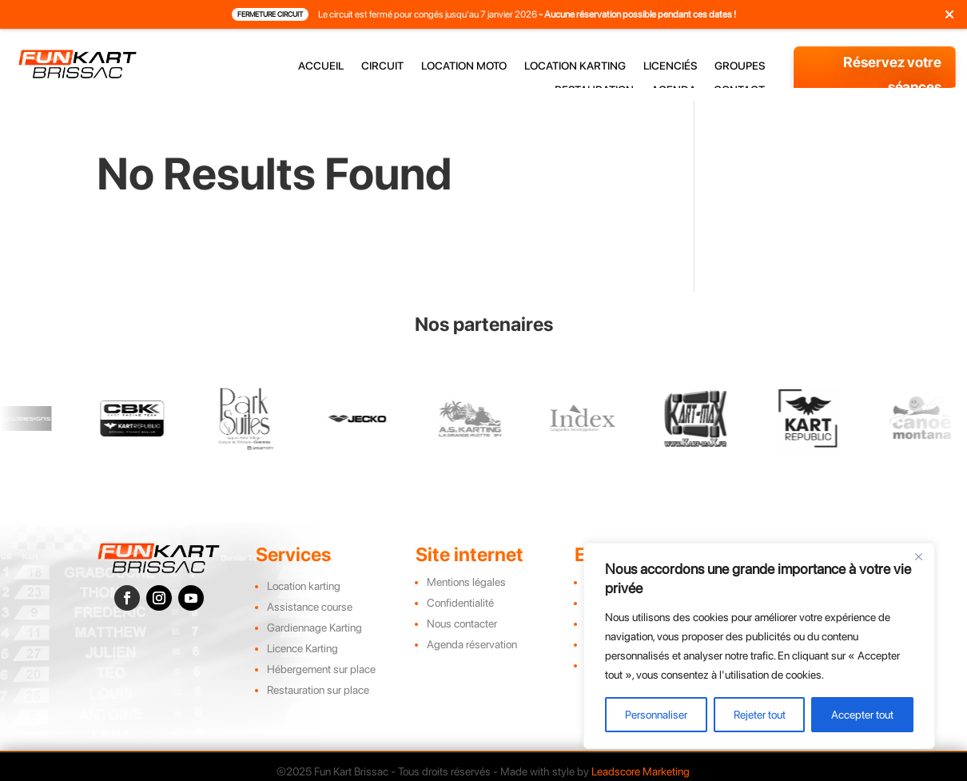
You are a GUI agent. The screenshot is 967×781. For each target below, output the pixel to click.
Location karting (303, 586)
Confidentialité (460, 602)
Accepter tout (862, 714)
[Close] (918, 556)
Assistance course (309, 606)
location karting (575, 66)
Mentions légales (466, 582)
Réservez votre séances (892, 74)
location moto (464, 66)
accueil (321, 66)
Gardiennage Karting (314, 627)
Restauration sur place (318, 689)
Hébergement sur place (321, 669)
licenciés (670, 66)
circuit (382, 66)
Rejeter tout (760, 714)
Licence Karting (302, 648)
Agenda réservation (472, 644)
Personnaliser (656, 714)
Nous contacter (462, 623)
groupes (739, 66)
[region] (759, 646)
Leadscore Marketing (640, 771)
